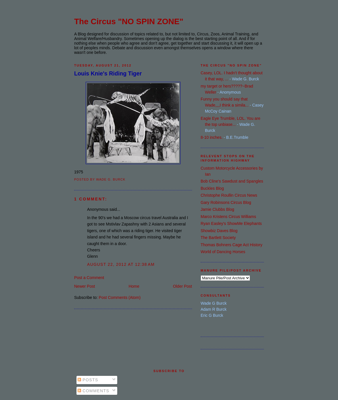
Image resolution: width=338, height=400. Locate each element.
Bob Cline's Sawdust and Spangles (232, 181)
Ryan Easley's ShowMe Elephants (231, 223)
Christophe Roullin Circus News (229, 195)
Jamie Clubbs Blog (217, 209)
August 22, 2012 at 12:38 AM (121, 264)
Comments (93, 390)
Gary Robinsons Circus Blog (226, 202)
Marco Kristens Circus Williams (228, 216)
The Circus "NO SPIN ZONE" (128, 21)
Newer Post (84, 286)
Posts (88, 380)
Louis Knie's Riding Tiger (108, 73)
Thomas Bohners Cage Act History (231, 244)
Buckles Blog (212, 188)
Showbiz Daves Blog (219, 230)
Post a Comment (89, 277)
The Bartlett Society (218, 237)
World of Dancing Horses (223, 251)
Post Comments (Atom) (120, 297)
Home (133, 286)
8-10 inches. (211, 137)
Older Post (182, 286)
